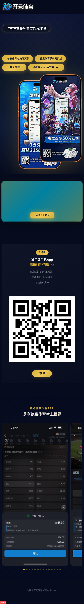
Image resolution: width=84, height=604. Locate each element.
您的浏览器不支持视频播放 (42, 201)
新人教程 (15, 67)
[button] (24, 569)
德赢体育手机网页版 (51, 58)
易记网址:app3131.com (47, 67)
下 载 (42, 373)
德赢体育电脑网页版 (18, 58)
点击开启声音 (43, 215)
